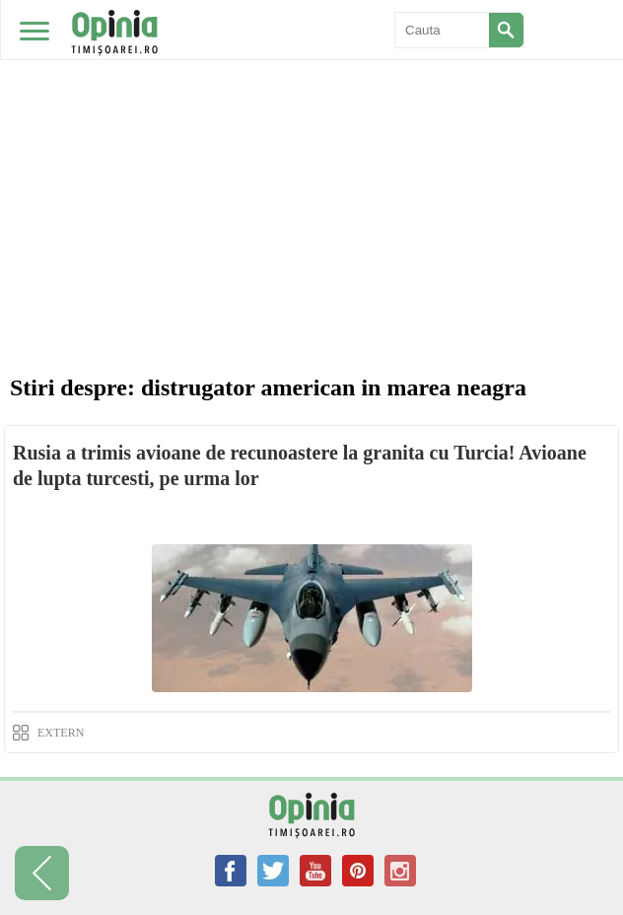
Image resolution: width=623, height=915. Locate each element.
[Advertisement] (311, 148)
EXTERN (60, 732)
